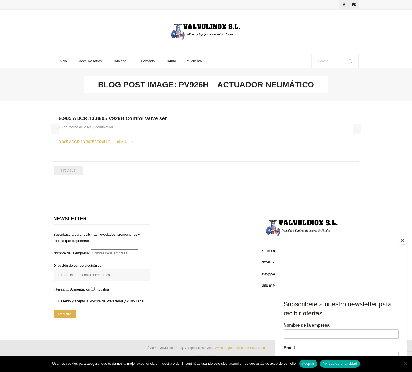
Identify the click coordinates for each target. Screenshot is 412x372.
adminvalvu (104, 129)
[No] (405, 363)
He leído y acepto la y (99, 303)
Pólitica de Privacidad (106, 303)
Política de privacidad (340, 364)
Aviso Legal (223, 350)
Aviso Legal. (135, 303)
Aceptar (308, 364)
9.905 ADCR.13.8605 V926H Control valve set (97, 144)
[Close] (404, 239)
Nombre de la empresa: (96, 255)
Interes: (60, 291)
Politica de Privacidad (249, 350)
